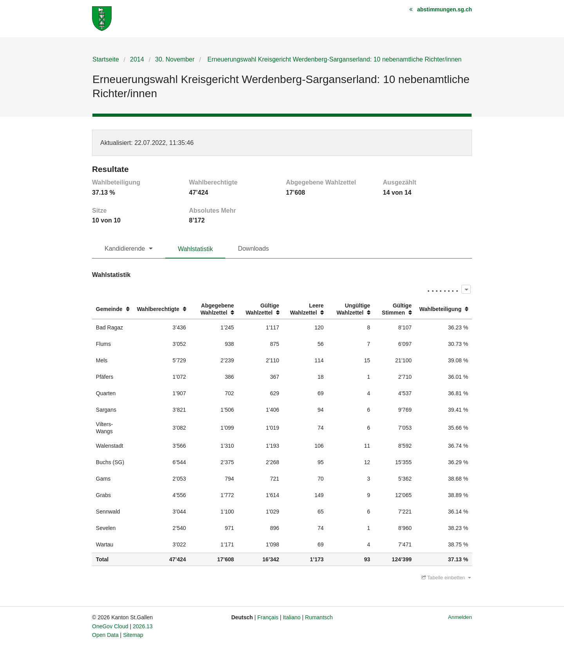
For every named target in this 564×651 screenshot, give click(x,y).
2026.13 (143, 626)
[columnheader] (112, 309)
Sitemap (133, 635)
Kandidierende (125, 248)
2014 (137, 59)
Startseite (105, 59)
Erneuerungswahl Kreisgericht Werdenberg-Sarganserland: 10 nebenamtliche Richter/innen (333, 59)
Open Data (105, 635)
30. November (175, 59)
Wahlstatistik (195, 249)
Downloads (253, 248)
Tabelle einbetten (446, 577)
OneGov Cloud (110, 626)
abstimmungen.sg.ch (444, 9)
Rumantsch (319, 617)
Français (267, 617)
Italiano (291, 617)
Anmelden (460, 617)
